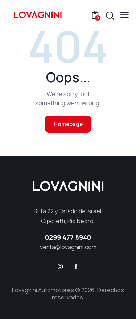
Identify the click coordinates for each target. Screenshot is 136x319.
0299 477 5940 (68, 237)
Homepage (68, 124)
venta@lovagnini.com (68, 247)
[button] (124, 15)
